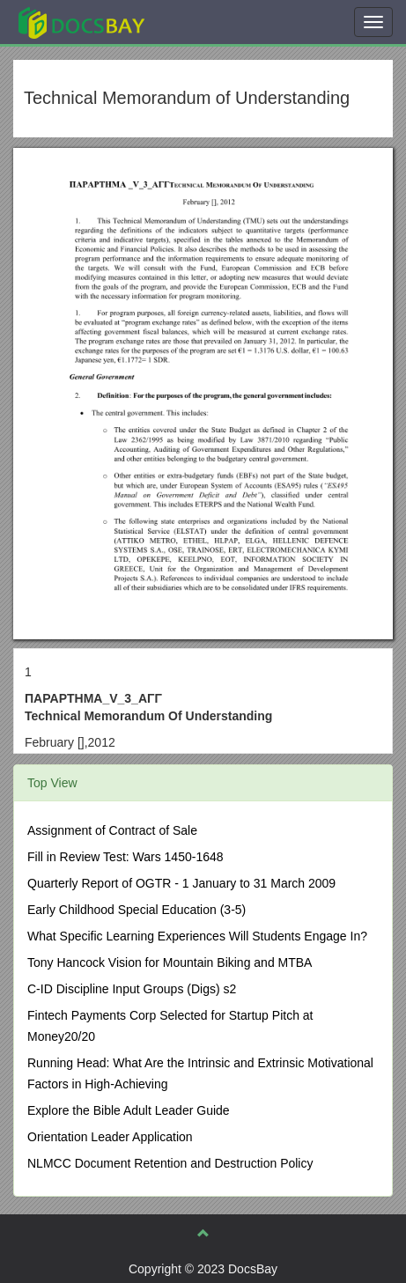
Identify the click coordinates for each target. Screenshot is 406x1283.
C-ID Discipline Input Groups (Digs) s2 (131, 989)
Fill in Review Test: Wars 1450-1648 (125, 857)
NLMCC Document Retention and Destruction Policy (170, 1163)
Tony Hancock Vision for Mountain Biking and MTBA (169, 962)
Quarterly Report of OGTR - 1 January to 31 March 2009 (181, 883)
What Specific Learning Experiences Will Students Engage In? (197, 936)
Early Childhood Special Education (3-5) (136, 910)
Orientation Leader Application (110, 1137)
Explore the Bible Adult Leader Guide (128, 1110)
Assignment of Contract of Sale (112, 830)
